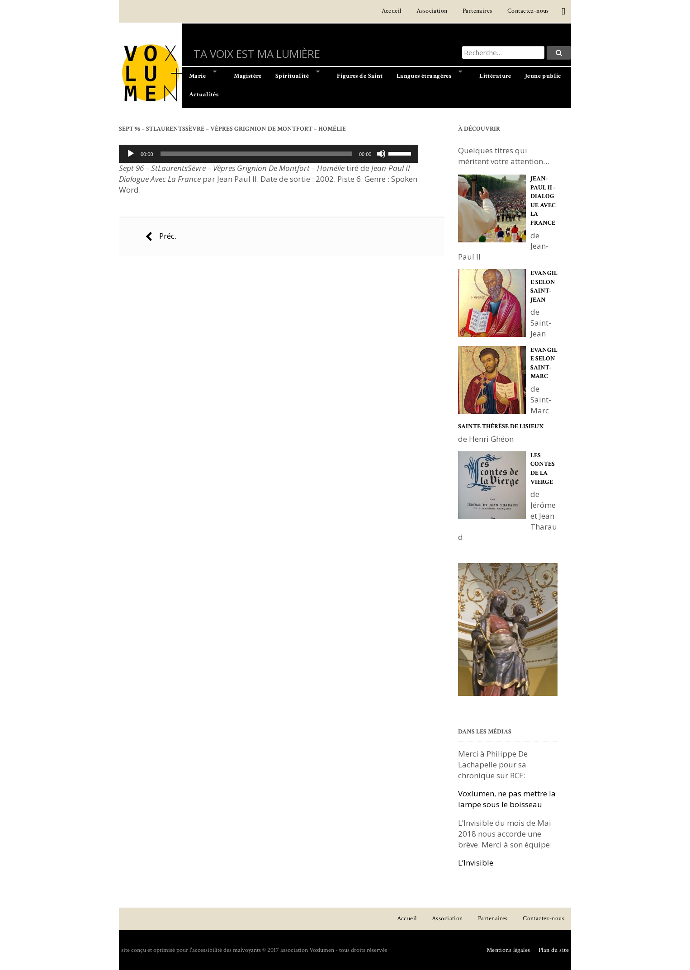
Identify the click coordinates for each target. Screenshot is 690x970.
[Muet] (381, 153)
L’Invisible (475, 862)
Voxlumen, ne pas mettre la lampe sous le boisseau (507, 798)
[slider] (256, 153)
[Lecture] (130, 153)
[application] (268, 154)
